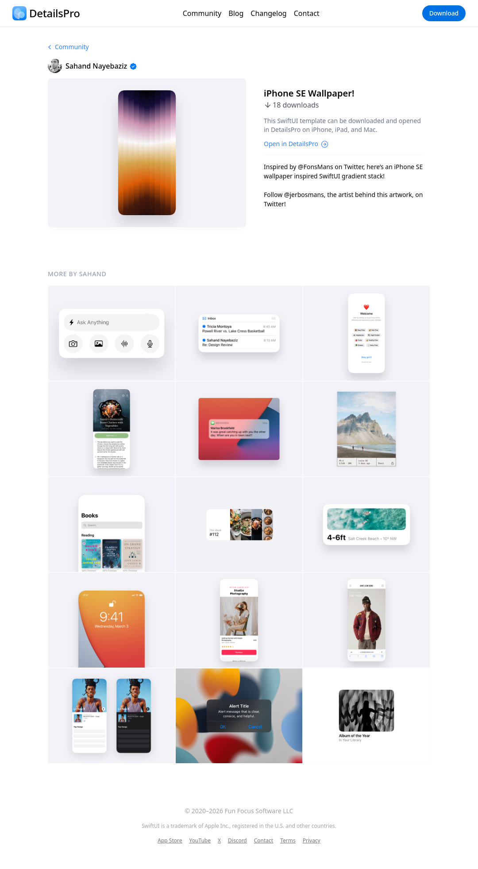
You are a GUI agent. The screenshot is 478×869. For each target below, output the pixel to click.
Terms (288, 840)
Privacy (311, 840)
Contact (307, 13)
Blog (235, 13)
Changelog (268, 13)
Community (202, 13)
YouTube (200, 840)
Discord (237, 840)
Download (444, 13)
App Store (170, 840)
